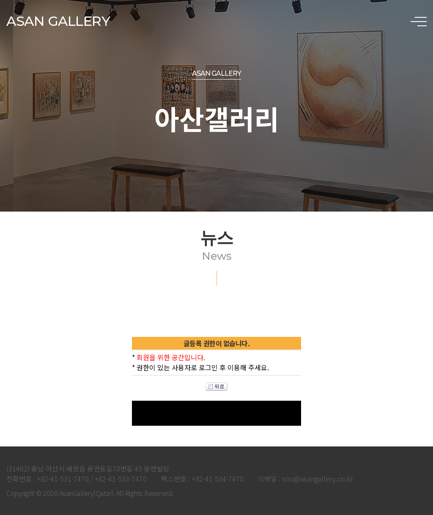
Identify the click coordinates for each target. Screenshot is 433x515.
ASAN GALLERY (58, 21)
